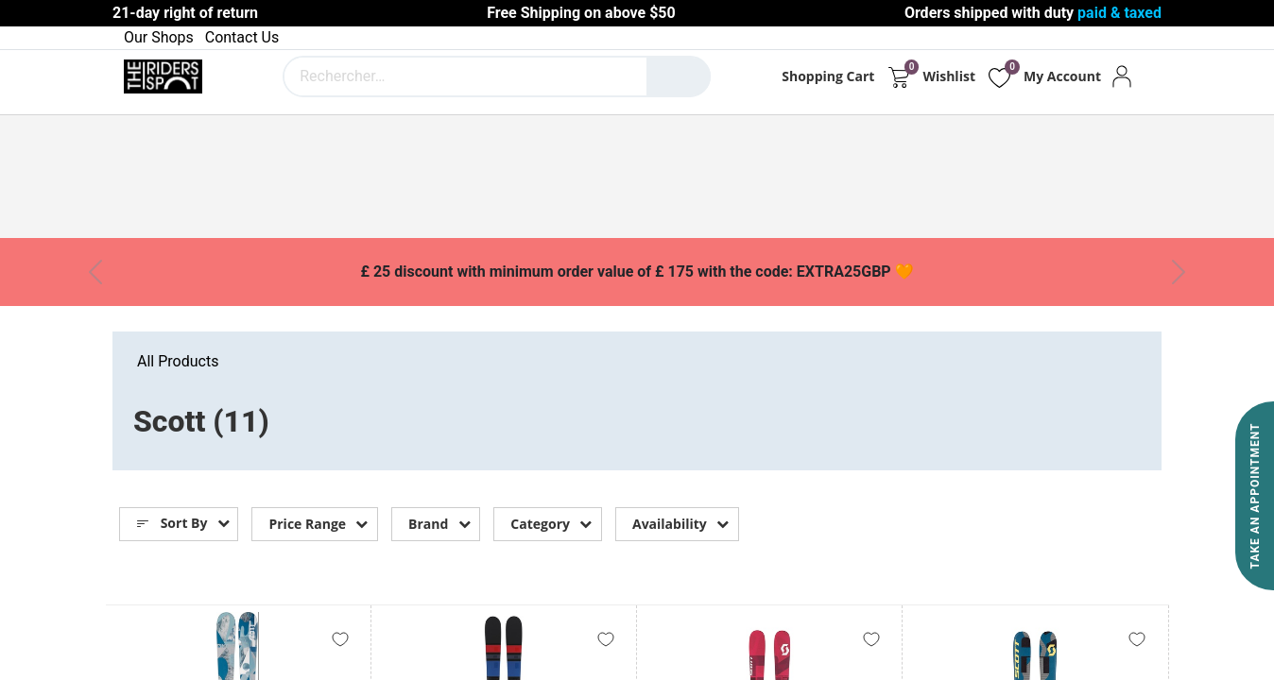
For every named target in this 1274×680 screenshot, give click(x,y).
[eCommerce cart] (898, 76)
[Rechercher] (678, 76)
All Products (177, 361)
